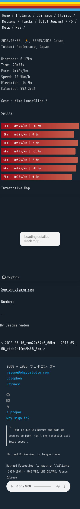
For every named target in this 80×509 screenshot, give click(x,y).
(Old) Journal (51, 22)
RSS (18, 27)
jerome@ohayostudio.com (27, 372)
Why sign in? (17, 418)
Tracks (27, 22)
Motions (9, 22)
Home (6, 16)
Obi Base (44, 16)
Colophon (14, 378)
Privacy (13, 384)
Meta (6, 27)
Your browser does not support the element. (38, 486)
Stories (64, 16)
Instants (23, 16)
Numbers (8, 302)
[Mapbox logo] (10, 277)
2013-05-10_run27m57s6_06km (30, 343)
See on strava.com (17, 289)
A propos (14, 412)
